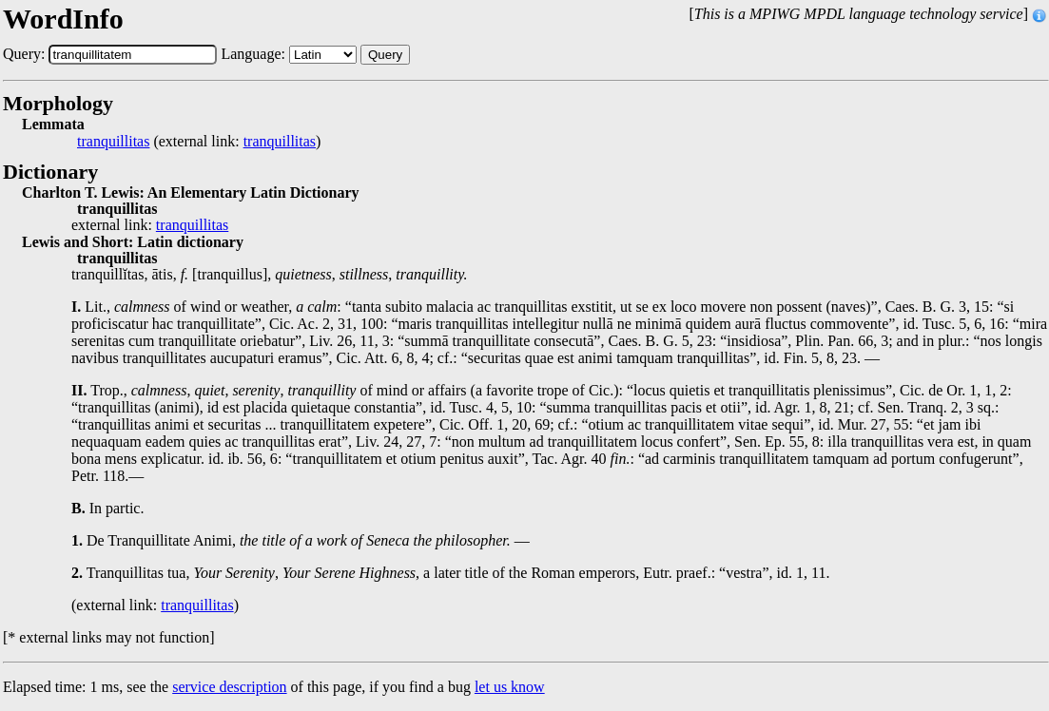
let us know (510, 687)
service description (229, 687)
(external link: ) (199, 141)
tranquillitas (113, 141)
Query (385, 55)
